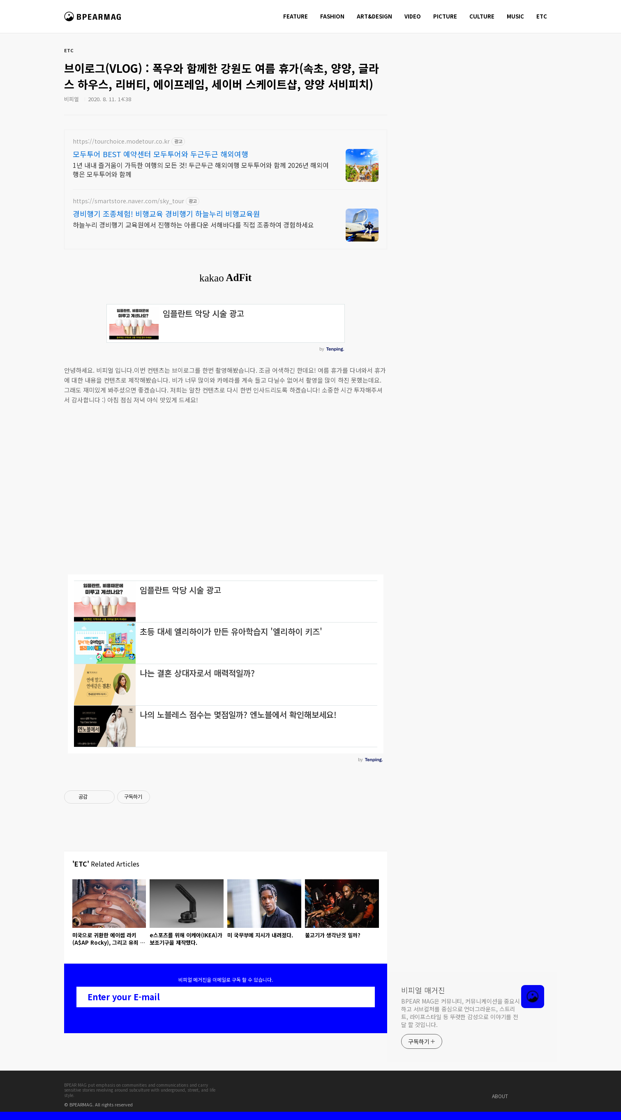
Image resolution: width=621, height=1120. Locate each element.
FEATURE (295, 16)
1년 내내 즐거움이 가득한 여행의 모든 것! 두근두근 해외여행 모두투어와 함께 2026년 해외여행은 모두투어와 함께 (201, 169)
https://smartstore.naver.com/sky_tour (128, 201)
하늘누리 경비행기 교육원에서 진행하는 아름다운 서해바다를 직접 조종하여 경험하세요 (193, 224)
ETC (541, 16)
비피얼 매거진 (93, 20)
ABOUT (500, 1095)
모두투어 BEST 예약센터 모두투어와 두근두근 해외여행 (160, 154)
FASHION (332, 16)
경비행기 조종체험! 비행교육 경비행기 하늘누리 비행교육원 (166, 213)
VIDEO (412, 16)
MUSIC (515, 16)
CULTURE (481, 16)
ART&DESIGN (374, 16)
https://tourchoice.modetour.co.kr (121, 141)
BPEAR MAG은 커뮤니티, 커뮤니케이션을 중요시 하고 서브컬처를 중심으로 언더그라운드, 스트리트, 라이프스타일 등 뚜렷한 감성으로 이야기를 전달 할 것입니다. (460, 1013)
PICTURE (445, 16)
